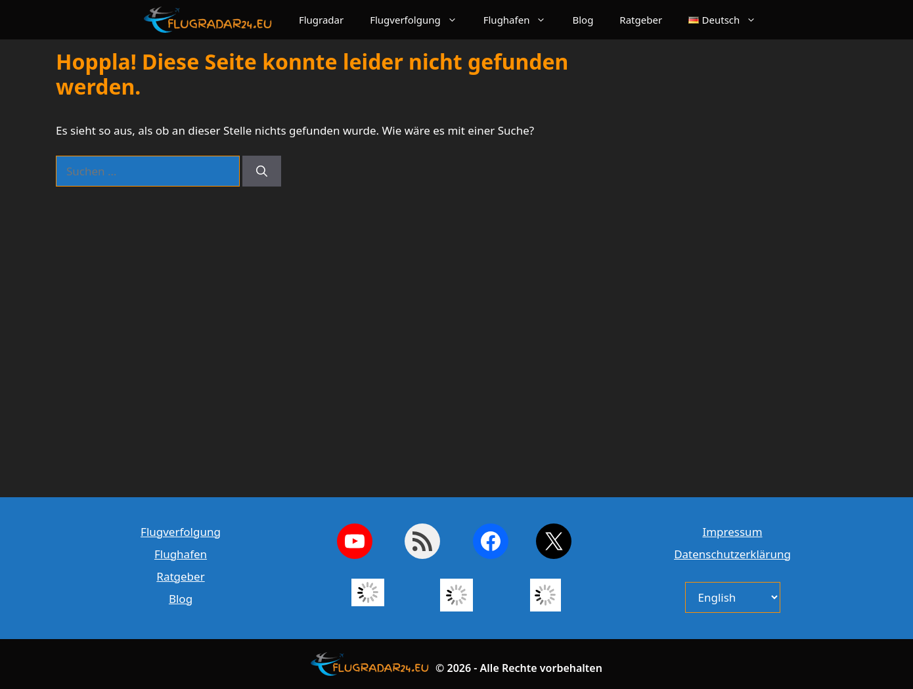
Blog (582, 19)
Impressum (732, 531)
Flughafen (521, 19)
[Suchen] (261, 171)
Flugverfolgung (420, 19)
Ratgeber (640, 19)
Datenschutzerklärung (732, 554)
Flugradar (321, 19)
